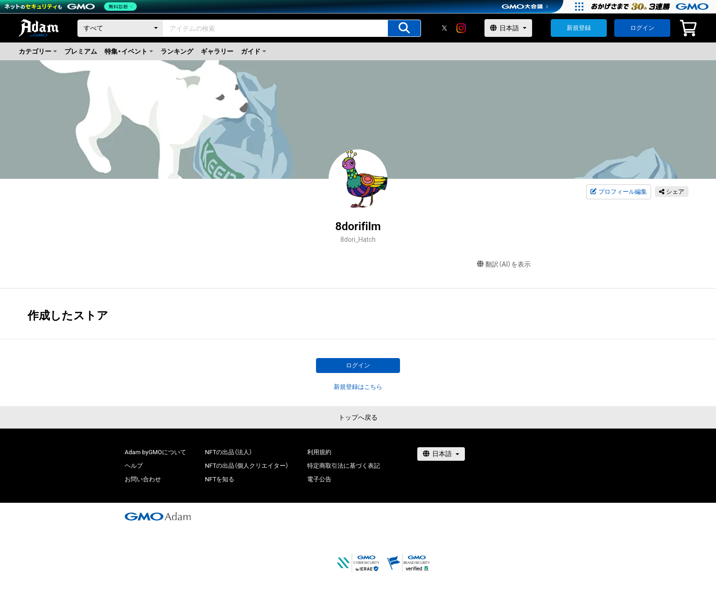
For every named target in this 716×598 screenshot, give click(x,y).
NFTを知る (219, 479)
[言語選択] (508, 28)
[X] (444, 28)
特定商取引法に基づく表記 (343, 465)
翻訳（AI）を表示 (504, 264)
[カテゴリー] (120, 28)
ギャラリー (217, 51)
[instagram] (461, 28)
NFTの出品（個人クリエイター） (246, 465)
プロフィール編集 (618, 192)
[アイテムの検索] (404, 28)
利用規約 (319, 452)
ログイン (642, 27)
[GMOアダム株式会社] (158, 516)
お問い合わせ (143, 479)
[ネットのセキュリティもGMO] (71, 6)
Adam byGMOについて (155, 452)
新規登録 (579, 27)
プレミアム (80, 51)
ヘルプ (134, 465)
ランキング (177, 51)
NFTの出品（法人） (228, 452)
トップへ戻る (358, 417)
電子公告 (319, 479)
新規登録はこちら (358, 386)
